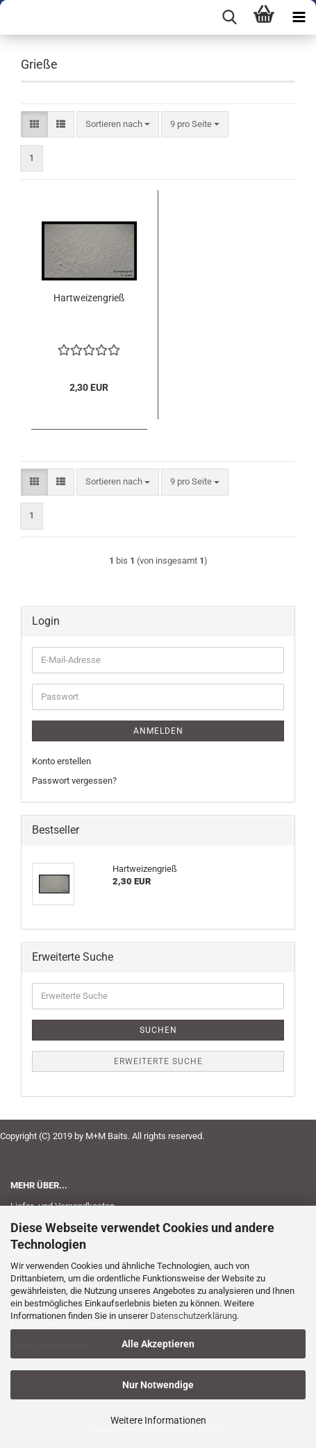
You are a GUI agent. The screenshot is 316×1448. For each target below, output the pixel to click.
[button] (34, 124)
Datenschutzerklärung (193, 1316)
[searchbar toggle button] (229, 17)
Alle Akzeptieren (158, 1343)
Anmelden (158, 731)
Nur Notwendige (158, 1384)
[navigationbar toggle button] (298, 17)
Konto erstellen (61, 761)
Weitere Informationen (158, 1420)
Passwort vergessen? (74, 780)
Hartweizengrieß (88, 297)
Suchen (158, 1030)
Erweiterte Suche (158, 1061)
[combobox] (117, 124)
